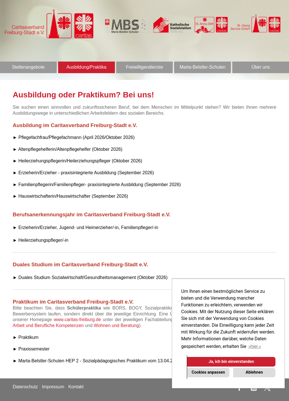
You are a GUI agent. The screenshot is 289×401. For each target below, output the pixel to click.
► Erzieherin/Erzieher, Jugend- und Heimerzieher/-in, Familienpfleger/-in (85, 227)
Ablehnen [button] (254, 372)
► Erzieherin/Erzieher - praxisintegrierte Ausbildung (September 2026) (83, 172)
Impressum (53, 386)
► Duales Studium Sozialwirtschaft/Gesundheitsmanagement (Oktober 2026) (90, 277)
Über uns (260, 67)
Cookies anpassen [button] (208, 372)
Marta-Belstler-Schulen (202, 67)
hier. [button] (254, 346)
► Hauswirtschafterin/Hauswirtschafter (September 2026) (70, 196)
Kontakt (76, 386)
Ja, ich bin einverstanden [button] (231, 361)
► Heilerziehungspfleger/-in (40, 240)
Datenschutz (25, 386)
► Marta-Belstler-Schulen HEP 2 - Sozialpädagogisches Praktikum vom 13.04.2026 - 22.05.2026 (110, 360)
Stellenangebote (28, 67)
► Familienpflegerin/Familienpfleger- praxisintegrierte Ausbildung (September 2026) (97, 184)
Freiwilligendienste (144, 67)
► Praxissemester (31, 348)
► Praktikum (25, 337)
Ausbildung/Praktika (86, 67)
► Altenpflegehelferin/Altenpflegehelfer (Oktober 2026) (67, 149)
